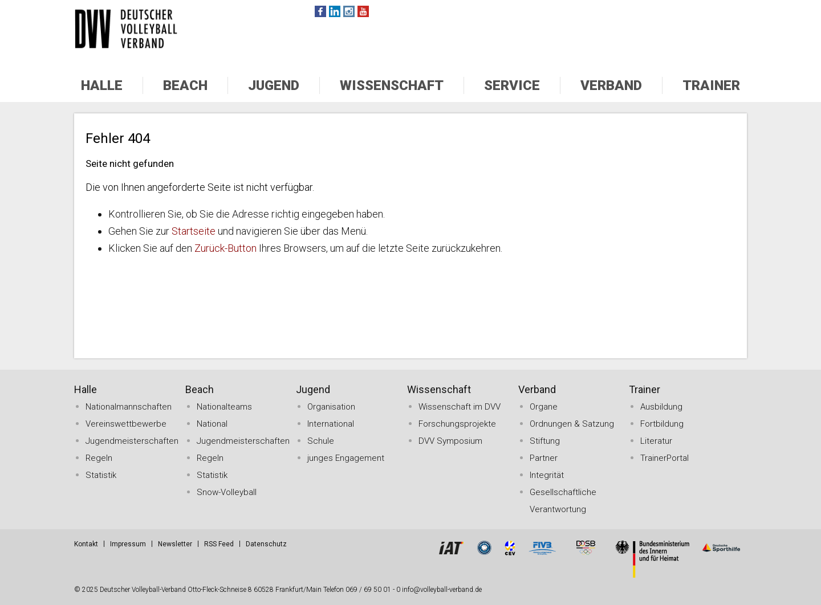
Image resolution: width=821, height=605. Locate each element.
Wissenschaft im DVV (459, 407)
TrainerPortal (664, 458)
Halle (102, 85)
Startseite (194, 231)
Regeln (99, 458)
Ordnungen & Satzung (572, 424)
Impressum (128, 544)
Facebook (320, 11)
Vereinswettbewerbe (126, 424)
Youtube (363, 11)
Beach (185, 85)
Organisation (331, 407)
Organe (544, 407)
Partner (544, 458)
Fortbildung (662, 424)
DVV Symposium (450, 441)
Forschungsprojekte (457, 424)
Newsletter (175, 544)
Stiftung (545, 441)
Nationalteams (224, 407)
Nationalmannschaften (129, 407)
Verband (611, 85)
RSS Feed (219, 544)
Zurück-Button (225, 248)
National (212, 424)
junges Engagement (345, 458)
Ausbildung (661, 407)
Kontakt (86, 544)
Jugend (273, 85)
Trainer (711, 85)
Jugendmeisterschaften (132, 441)
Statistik (101, 475)
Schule (320, 441)
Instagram (349, 11)
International (330, 424)
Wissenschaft (392, 85)
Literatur (656, 441)
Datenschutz (266, 544)
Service (512, 85)
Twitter (334, 11)
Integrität (547, 475)
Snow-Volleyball (227, 492)
